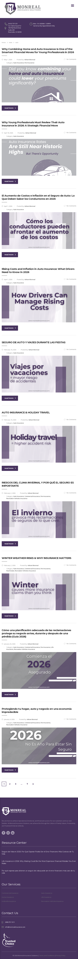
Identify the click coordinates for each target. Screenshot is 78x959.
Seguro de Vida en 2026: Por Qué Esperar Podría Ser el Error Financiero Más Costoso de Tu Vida (38, 853)
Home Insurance (8, 897)
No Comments (70, 59)
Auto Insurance (46, 893)
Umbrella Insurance (9, 901)
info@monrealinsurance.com (15, 927)
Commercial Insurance (10, 893)
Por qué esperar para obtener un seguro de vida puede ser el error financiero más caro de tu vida (38, 872)
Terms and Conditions (47, 955)
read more (10, 108)
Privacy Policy (60, 955)
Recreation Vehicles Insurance (52, 901)
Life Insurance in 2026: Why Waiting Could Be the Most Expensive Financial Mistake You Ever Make (39, 862)
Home (4, 42)
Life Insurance (46, 897)
